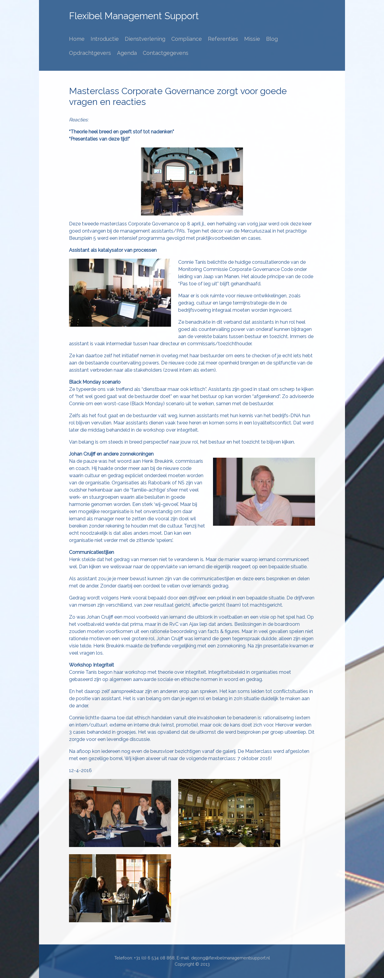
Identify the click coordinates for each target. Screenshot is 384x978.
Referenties (223, 39)
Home (77, 39)
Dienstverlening (145, 39)
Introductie (105, 39)
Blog (272, 39)
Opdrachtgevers (90, 53)
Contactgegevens (165, 53)
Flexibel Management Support (134, 15)
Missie (252, 39)
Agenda (127, 53)
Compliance (186, 39)
